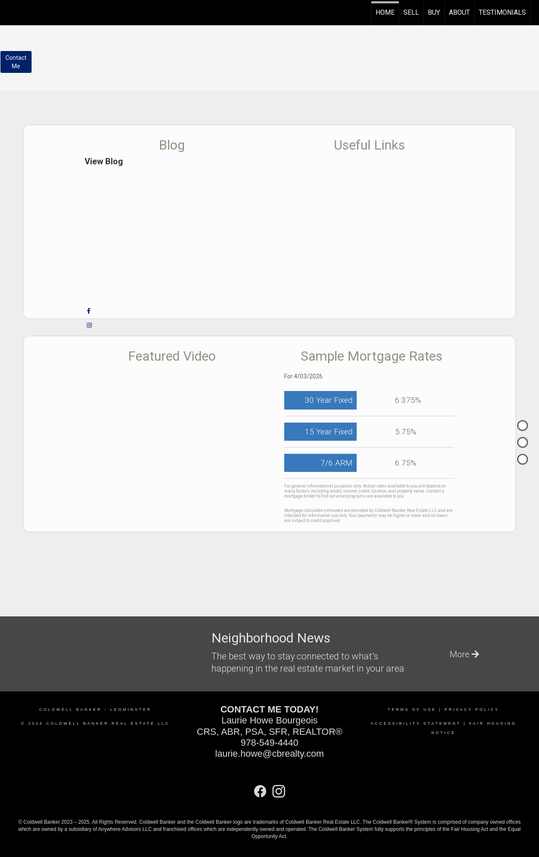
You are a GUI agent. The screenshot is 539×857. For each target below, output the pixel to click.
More (464, 654)
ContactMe (16, 62)
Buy (434, 12)
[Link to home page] (10, 11)
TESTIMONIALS (502, 12)
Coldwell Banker (70, 709)
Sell (411, 12)
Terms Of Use (412, 709)
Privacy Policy (472, 709)
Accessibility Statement (416, 723)
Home (385, 12)
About (459, 12)
